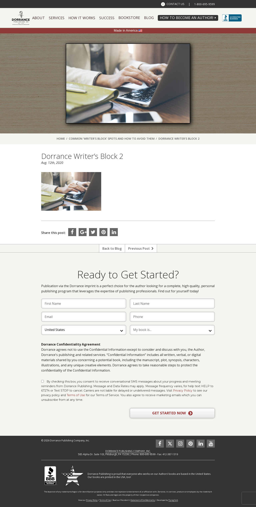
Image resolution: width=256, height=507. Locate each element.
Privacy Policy (182, 390)
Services (56, 17)
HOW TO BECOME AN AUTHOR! (186, 17)
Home (61, 138)
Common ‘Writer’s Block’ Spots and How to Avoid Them (112, 138)
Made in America (126, 30)
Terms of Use (76, 395)
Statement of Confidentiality (143, 500)
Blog (149, 17)
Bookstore (129, 17)
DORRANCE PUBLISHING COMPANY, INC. (128, 451)
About (38, 17)
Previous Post (141, 248)
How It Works (81, 17)
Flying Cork (173, 500)
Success (106, 17)
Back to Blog (112, 248)
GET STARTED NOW (172, 413)
